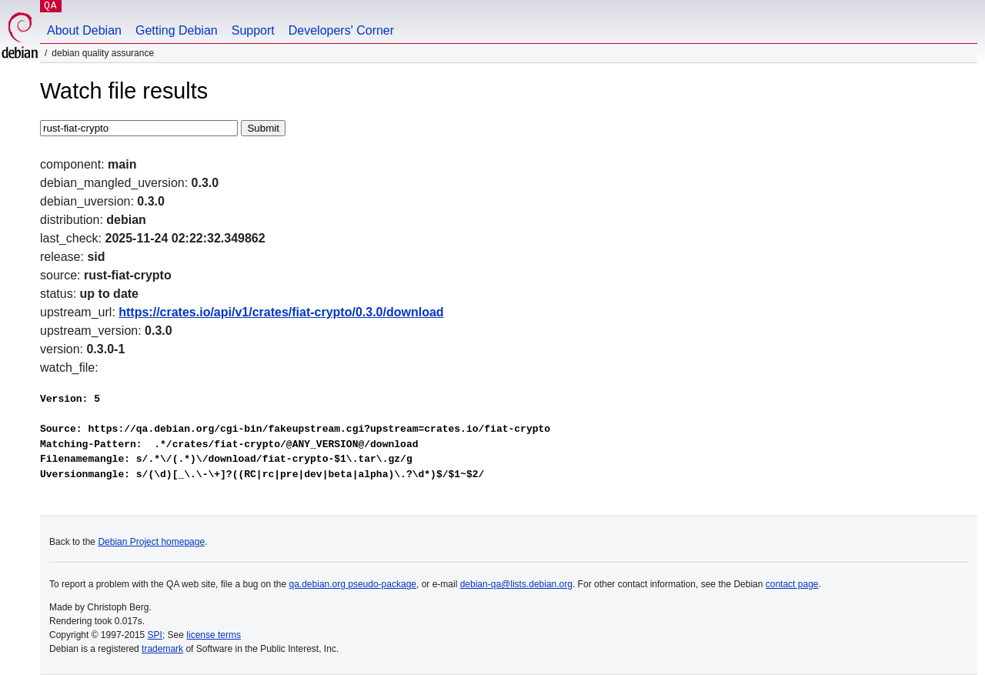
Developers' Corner (341, 30)
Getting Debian (176, 30)
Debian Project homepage (151, 541)
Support (253, 30)
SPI (155, 635)
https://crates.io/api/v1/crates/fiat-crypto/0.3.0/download (281, 312)
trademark (162, 648)
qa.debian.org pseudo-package (352, 584)
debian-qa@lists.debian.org (516, 584)
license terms (213, 635)
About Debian (84, 30)
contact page (792, 584)
